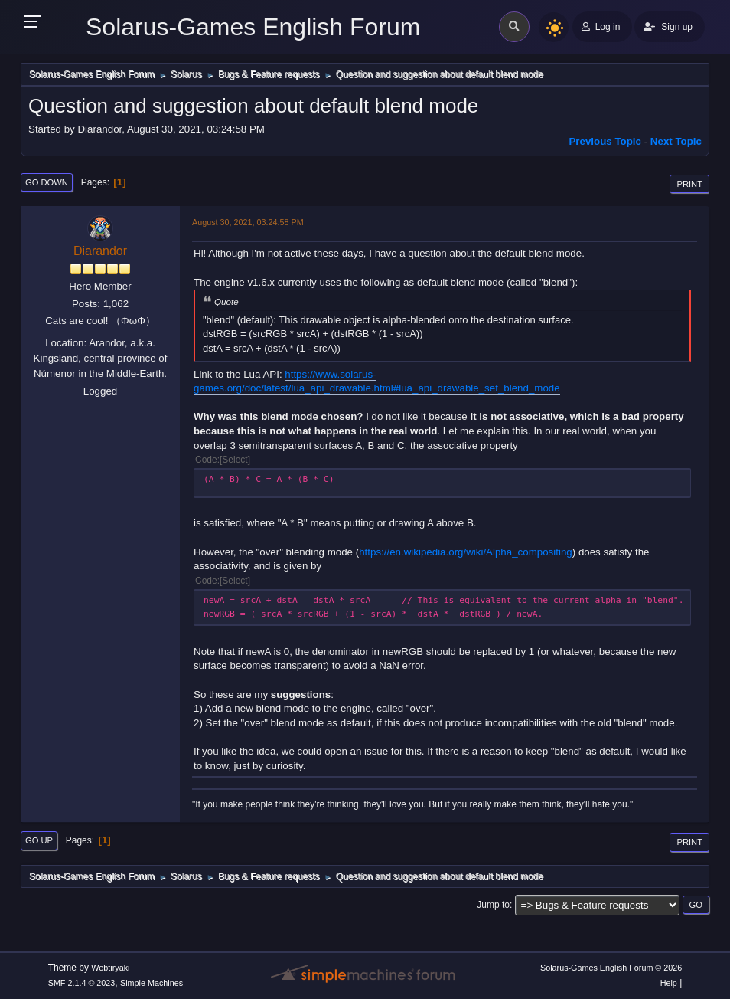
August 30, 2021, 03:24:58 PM (248, 222)
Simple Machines (151, 983)
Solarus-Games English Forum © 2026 (611, 967)
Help (668, 983)
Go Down (46, 182)
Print (689, 183)
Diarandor (100, 250)
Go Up (39, 840)
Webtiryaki (110, 967)
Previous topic (605, 141)
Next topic (676, 141)
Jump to (493, 904)
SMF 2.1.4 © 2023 (82, 983)
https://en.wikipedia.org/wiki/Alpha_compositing (465, 552)
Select (234, 459)
